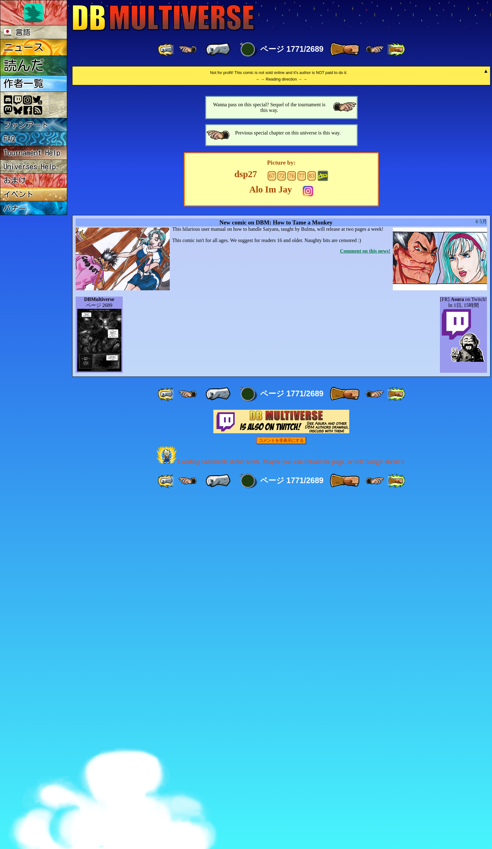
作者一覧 (23, 83)
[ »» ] (396, 49)
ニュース (23, 47)
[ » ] (344, 49)
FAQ (9, 139)
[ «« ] (166, 49)
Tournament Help (31, 152)
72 (282, 526)
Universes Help (29, 166)
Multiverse (163, 18)
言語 (17, 32)
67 (272, 526)
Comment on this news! (365, 601)
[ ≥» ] (375, 49)
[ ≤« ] (187, 49)
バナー (14, 208)
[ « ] (218, 49)
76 (292, 526)
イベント (18, 194)
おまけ (14, 180)
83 (312, 526)
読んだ (23, 65)
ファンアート (26, 125)
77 (302, 526)
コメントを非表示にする (281, 791)
